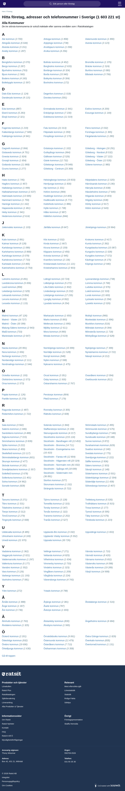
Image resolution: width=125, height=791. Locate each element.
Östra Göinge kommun (96, 636)
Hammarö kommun (11, 200)
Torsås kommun (52, 511)
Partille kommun (10, 398)
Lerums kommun (10, 299)
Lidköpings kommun (54, 283)
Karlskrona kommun (12, 260)
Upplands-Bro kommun (55, 532)
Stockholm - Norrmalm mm (57, 465)
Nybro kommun (51, 360)
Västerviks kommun (95, 563)
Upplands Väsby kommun (57, 536)
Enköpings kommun (54, 113)
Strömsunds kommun (96, 429)
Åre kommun (8, 610)
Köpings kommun (94, 264)
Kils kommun (50, 239)
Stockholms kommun (54, 437)
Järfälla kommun (52, 227)
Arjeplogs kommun (53, 43)
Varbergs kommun (11, 575)
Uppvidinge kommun (95, 532)
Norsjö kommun (51, 356)
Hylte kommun (51, 208)
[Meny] (120, 4)
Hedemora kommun (12, 216)
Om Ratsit (6, 720)
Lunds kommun (93, 295)
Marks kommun (51, 319)
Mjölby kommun (51, 328)
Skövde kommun (10, 465)
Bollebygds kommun (12, 82)
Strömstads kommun (95, 425)
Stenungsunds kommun (55, 433)
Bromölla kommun (94, 62)
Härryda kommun (94, 188)
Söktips (67, 702)
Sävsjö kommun (93, 469)
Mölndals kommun (94, 328)
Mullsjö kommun (93, 315)
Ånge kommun (9, 606)
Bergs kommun (9, 66)
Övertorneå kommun (95, 644)
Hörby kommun (93, 204)
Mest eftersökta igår (72, 686)
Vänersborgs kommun (55, 579)
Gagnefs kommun (11, 148)
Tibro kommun (9, 503)
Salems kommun (10, 429)
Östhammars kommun (55, 648)
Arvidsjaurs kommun (54, 47)
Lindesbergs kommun (54, 291)
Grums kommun (10, 168)
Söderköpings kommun (97, 477)
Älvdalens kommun (11, 625)
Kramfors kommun (53, 260)
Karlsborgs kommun (12, 247)
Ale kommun (8, 39)
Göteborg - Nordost (95, 152)
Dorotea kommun (52, 97)
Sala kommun (9, 425)
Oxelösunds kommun (96, 379)
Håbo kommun (51, 212)
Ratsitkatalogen (8, 694)
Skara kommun (9, 449)
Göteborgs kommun (54, 164)
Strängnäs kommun (53, 488)
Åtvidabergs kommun (96, 602)
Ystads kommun (52, 591)
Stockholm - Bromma (54, 445)
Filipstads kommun (53, 132)
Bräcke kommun (93, 66)
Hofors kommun (52, 192)
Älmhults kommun (11, 621)
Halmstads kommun (12, 196)
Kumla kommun (93, 243)
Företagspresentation (73, 720)
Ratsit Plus (6, 690)
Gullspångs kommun (54, 152)
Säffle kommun (92, 461)
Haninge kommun (11, 204)
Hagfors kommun (10, 184)
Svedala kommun (94, 453)
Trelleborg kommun (95, 499)
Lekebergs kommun (12, 291)
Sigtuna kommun (10, 437)
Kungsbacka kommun (96, 247)
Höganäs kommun (94, 196)
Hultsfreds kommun (53, 204)
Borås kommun (51, 74)
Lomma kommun (93, 283)
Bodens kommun (10, 78)
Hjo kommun (50, 188)
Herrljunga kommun (53, 184)
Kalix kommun (9, 239)
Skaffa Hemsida (71, 724)
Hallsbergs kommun (12, 188)
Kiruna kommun (51, 247)
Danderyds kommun (12, 97)
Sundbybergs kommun (96, 433)
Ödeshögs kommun (12, 640)
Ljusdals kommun (52, 303)
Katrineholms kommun (13, 268)
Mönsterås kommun (95, 331)
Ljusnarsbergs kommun (97, 279)
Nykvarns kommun (53, 364)
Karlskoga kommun (11, 255)
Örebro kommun (10, 644)
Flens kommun (92, 128)
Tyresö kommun (93, 511)
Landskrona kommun (12, 283)
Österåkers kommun (54, 644)
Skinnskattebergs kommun (15, 457)
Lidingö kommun (52, 279)
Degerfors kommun (53, 93)
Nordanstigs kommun (13, 360)
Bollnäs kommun (52, 62)
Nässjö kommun (93, 356)
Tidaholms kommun (12, 507)
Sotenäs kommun (52, 425)
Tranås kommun (52, 520)
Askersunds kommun (96, 39)
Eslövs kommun (93, 109)
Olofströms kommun (12, 379)
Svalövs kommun (94, 449)
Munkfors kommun (94, 323)
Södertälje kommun (95, 481)
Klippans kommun (53, 251)
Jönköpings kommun (95, 227)
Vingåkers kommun (53, 571)
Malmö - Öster (9, 323)
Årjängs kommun (52, 602)
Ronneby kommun (53, 410)
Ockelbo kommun (11, 375)
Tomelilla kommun (53, 503)
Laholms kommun (11, 279)
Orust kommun (51, 375)
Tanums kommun (10, 499)
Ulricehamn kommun (12, 536)
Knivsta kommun (52, 255)
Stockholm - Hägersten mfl (57, 460)
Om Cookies (7, 785)
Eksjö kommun (9, 117)
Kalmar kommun (10, 243)
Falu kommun (50, 128)
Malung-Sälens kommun (14, 328)
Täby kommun (92, 516)
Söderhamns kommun (96, 473)
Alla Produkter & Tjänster (12, 706)
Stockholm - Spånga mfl (56, 469)
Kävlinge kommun (94, 260)
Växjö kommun (92, 571)
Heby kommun (9, 212)
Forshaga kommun (94, 132)
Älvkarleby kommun (53, 621)
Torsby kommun (52, 507)
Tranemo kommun (53, 516)
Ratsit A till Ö (7, 736)
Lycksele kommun (94, 299)
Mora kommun (51, 331)
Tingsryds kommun (11, 520)
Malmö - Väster (9, 319)
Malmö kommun (10, 315)
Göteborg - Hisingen (95, 148)
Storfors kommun (52, 480)
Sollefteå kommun (11, 473)
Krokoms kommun (94, 239)
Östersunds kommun (54, 640)
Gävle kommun (51, 160)
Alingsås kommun (11, 43)
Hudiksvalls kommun (54, 200)
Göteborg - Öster (93, 160)
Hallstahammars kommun (15, 192)
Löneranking (7, 702)
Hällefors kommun (53, 216)
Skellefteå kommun (11, 453)
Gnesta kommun (10, 156)
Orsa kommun (9, 383)
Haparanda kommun (12, 208)
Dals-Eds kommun (11, 93)
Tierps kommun (10, 511)
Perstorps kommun (53, 394)
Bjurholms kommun (11, 70)
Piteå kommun (51, 398)
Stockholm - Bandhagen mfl (58, 441)
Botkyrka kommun (53, 78)
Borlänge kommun (53, 70)
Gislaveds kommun (11, 152)
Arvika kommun (51, 51)
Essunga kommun (94, 113)
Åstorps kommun (52, 610)
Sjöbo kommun (9, 445)
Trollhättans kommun (96, 503)
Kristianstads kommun (55, 264)
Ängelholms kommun (96, 621)
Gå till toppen (8, 656)
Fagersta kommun (11, 128)
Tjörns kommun (51, 499)
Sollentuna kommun (12, 477)
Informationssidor (12, 716)
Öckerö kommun (10, 636)
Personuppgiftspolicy (11, 781)
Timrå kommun (9, 516)
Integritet (5, 777)
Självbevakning (8, 698)
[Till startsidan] (4, 4)
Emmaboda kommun (54, 109)
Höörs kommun (93, 208)
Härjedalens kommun (96, 180)
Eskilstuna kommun (53, 117)
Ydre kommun (9, 591)
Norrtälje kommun (53, 352)
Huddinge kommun (53, 196)
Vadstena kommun (11, 551)
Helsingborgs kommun (55, 180)
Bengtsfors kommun (12, 62)
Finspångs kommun (53, 136)
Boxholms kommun (53, 82)
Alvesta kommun (10, 47)
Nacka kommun (10, 348)
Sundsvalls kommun (95, 437)
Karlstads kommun (11, 264)
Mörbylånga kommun (96, 336)
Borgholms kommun (54, 66)
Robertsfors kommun (12, 414)
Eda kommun (8, 109)
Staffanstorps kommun (55, 429)
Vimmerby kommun (53, 563)
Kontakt (5, 728)
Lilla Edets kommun (53, 287)
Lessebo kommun (11, 303)
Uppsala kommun (52, 540)
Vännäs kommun (93, 551)
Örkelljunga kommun (12, 648)
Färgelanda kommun (95, 136)
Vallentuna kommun (12, 563)
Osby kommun (51, 379)
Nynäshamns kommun (96, 352)
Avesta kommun (93, 43)
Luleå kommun (92, 291)
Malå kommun (9, 331)
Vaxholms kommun (11, 579)
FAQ (4, 732)
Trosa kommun (92, 507)
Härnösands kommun (96, 184)
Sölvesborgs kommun (96, 485)
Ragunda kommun (11, 410)
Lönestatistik (69, 690)
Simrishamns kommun (13, 441)
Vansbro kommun (11, 567)
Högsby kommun (93, 200)
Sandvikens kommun (12, 433)
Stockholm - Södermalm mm (58, 473)
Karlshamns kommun (12, 251)
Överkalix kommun (94, 640)
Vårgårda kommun (53, 575)
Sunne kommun (93, 441)
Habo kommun (9, 180)
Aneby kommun (10, 51)
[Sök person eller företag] (62, 4)
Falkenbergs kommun (13, 132)
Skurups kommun (11, 461)
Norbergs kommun (11, 356)
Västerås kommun (94, 567)
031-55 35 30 (70, 762)
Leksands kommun (11, 295)
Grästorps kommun (53, 148)
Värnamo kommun (94, 559)
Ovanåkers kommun (95, 375)
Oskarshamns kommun (55, 383)
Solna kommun (9, 481)
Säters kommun (93, 465)
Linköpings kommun (54, 295)
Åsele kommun (51, 606)
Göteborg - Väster (94, 156)
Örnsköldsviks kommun (55, 636)
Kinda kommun (51, 243)
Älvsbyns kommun (53, 625)
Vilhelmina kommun (53, 559)
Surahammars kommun (97, 445)
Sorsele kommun (10, 485)
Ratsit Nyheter (8, 724)
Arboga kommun (52, 39)
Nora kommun (9, 352)
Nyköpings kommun (95, 348)
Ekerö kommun (9, 113)
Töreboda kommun (94, 520)
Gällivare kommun (53, 156)
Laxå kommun (9, 287)
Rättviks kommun (52, 414)
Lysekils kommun (94, 303)
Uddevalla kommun (11, 532)
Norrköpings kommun (54, 348)
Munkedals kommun (95, 319)
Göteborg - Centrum (54, 168)
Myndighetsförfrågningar (12, 740)
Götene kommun (93, 164)
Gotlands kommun (11, 164)
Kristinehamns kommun (55, 268)
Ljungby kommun (52, 299)
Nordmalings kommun (13, 364)
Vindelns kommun (53, 567)
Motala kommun (52, 336)
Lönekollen (6, 686)
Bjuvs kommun (9, 74)
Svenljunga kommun (95, 457)
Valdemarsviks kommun (14, 559)
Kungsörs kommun (94, 251)
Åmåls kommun (10, 602)
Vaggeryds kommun (12, 555)
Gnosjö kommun (10, 160)
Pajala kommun (10, 394)
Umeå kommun (9, 540)
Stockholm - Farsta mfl (55, 457)
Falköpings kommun (12, 136)
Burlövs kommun (93, 70)
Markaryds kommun (54, 315)
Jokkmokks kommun (12, 227)
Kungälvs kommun (94, 255)
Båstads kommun (94, 74)
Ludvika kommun (94, 287)
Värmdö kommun (94, 555)
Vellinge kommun (52, 551)
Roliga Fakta (69, 698)
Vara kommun (9, 571)
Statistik (67, 694)
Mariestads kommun (12, 336)
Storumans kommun (54, 484)
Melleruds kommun (53, 323)
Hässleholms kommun (96, 192)
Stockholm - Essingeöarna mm (59, 449)
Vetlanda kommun (53, 555)
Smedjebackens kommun (14, 469)
